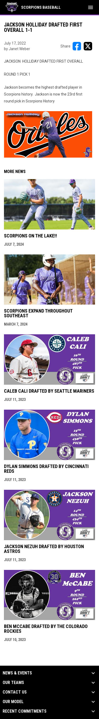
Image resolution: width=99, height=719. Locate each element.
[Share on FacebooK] (77, 46)
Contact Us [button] (15, 692)
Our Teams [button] (13, 683)
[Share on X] (88, 46)
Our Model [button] (13, 702)
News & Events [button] (17, 673)
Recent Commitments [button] (24, 711)
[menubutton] (90, 7)
